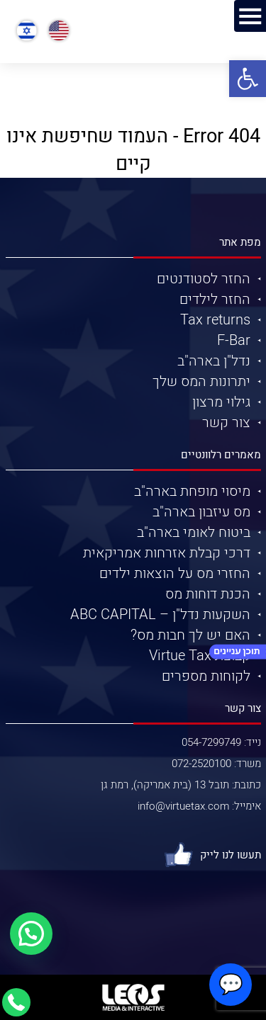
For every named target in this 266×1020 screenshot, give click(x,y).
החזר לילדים (214, 299)
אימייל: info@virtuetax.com (199, 806)
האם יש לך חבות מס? (190, 635)
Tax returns (215, 320)
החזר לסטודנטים (203, 278)
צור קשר (226, 422)
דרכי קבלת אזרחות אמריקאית (166, 553)
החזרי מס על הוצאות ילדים (174, 573)
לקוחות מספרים (206, 676)
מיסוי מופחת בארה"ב (192, 491)
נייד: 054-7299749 (221, 742)
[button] (247, 78)
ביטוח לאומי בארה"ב (193, 532)
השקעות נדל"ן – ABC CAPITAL (160, 614)
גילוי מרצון (221, 402)
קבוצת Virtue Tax (199, 655)
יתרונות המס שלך (201, 381)
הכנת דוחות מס (207, 594)
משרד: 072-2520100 (216, 763)
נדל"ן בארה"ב (213, 361)
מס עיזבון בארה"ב (201, 512)
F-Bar (233, 340)
